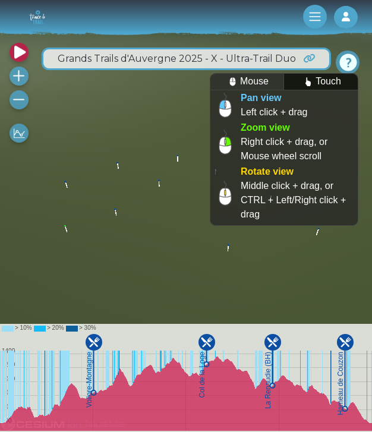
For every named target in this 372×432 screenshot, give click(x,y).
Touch (321, 81)
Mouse (247, 81)
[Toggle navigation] (315, 17)
